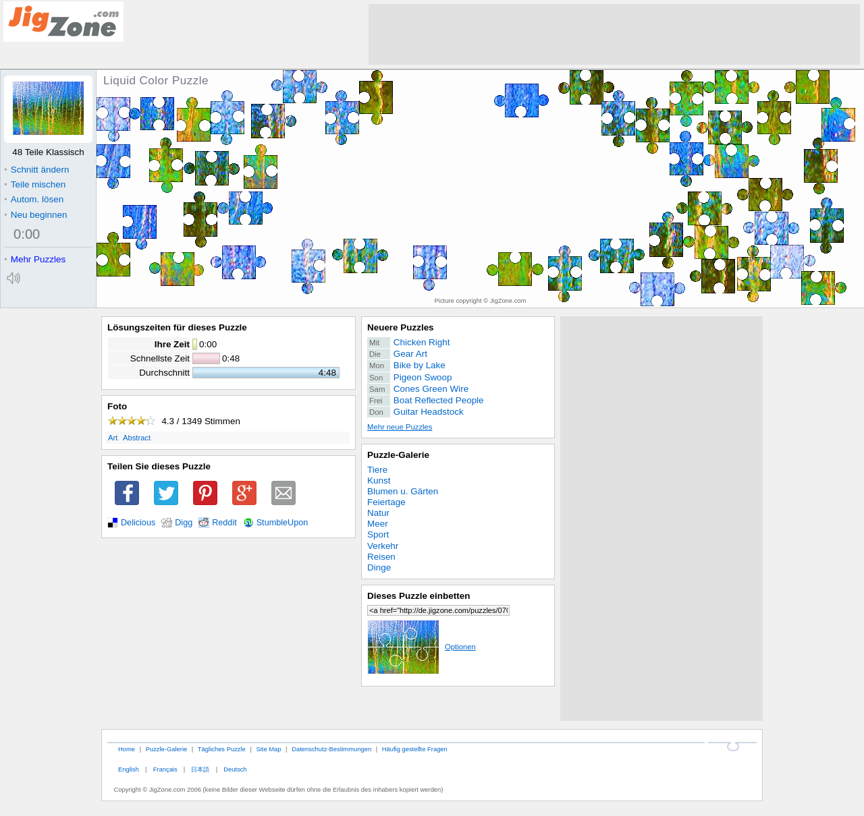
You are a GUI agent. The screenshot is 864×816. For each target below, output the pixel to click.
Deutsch (234, 769)
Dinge (379, 567)
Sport (378, 534)
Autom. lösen (33, 199)
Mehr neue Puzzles (399, 427)
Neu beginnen (35, 215)
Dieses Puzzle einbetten (418, 596)
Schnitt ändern (36, 170)
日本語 (200, 769)
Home (126, 749)
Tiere (377, 470)
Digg (183, 522)
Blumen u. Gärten (402, 491)
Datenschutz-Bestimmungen (331, 749)
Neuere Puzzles (400, 327)
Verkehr (382, 546)
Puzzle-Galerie (398, 455)
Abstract (137, 438)
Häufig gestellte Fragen (415, 749)
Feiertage (386, 502)
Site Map (268, 749)
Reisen (381, 557)
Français (165, 769)
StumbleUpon (282, 522)
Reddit (224, 522)
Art (112, 438)
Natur (378, 513)
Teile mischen (34, 184)
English (128, 769)
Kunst (378, 480)
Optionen (421, 647)
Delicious (138, 522)
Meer (377, 524)
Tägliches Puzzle (222, 749)
